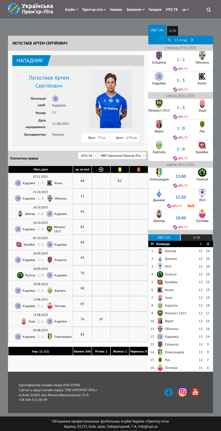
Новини (116, 9)
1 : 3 (41, 183)
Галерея (155, 9)
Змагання (133, 9)
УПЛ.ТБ (172, 9)
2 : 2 (41, 291)
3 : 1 (41, 244)
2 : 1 (41, 260)
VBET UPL (157, 30)
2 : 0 (41, 275)
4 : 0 (41, 214)
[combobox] (88, 155)
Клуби (70, 9)
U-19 (172, 31)
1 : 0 (41, 198)
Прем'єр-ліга (92, 9)
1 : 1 (41, 229)
